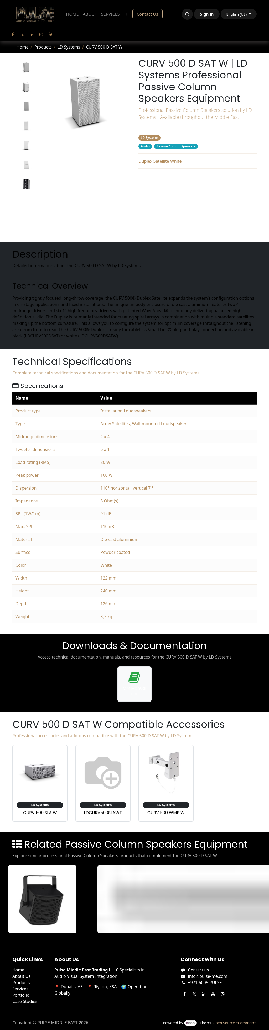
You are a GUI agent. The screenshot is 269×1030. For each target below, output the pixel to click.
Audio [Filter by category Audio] (145, 146)
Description (197, 178)
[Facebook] (12, 34)
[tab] (26, 67)
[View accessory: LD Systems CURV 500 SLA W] (40, 783)
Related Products (197, 220)
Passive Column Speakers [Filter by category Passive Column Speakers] (176, 146)
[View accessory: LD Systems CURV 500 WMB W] (166, 783)
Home (23, 47)
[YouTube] (50, 34)
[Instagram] (41, 34)
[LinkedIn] (31, 34)
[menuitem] (72, 14)
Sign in (207, 14)
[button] (187, 14)
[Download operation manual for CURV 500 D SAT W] (134, 684)
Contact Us (147, 14)
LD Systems (69, 47)
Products (43, 47)
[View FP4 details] (45, 899)
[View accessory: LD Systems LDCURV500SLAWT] (103, 783)
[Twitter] (22, 34)
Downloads (198, 199)
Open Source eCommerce (235, 1022)
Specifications (197, 189)
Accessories (197, 210)
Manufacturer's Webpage (197, 230)
